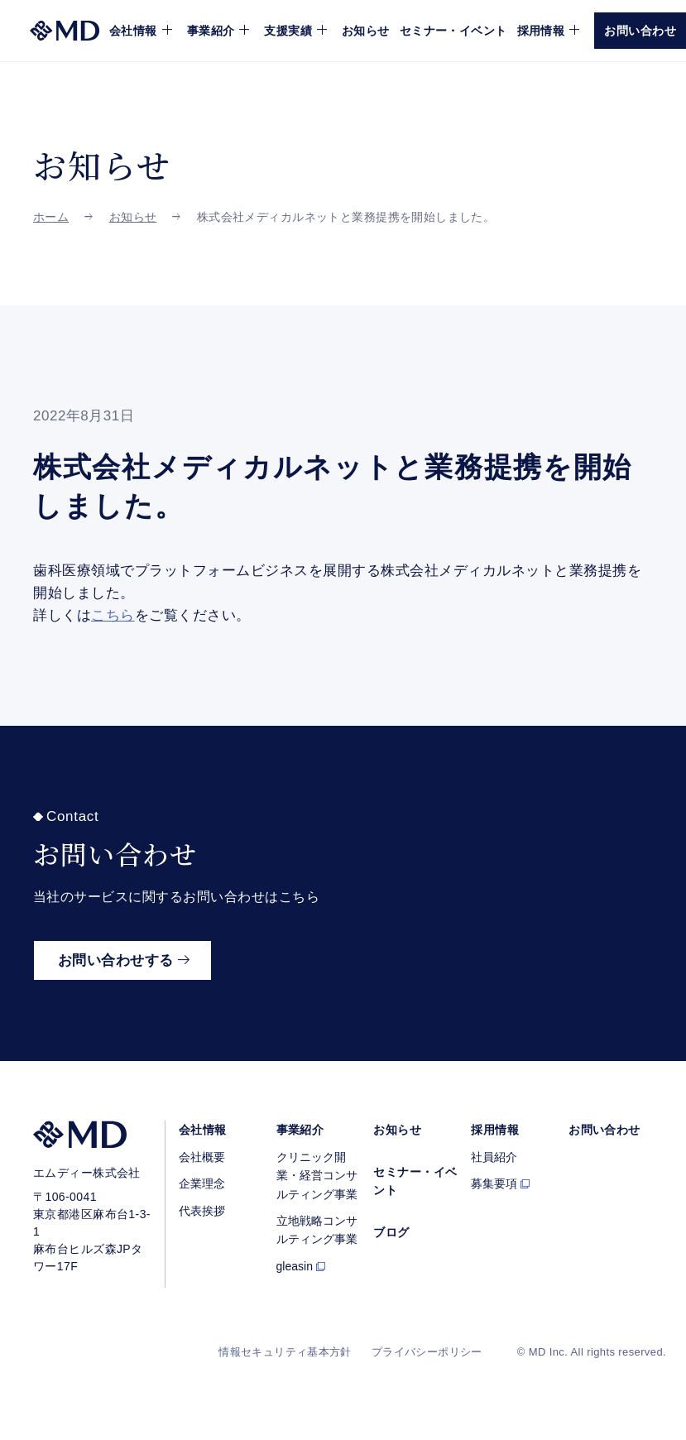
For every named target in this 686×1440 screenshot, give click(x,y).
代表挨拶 (202, 1210)
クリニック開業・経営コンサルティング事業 (316, 1175)
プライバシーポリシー (427, 1352)
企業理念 (202, 1183)
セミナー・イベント (453, 30)
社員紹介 (494, 1157)
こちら (113, 615)
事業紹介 (300, 1129)
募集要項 (494, 1183)
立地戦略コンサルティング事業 (316, 1230)
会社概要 (202, 1157)
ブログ (391, 1232)
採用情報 (495, 1129)
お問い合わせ (604, 1129)
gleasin (294, 1266)
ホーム (51, 216)
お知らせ (366, 30)
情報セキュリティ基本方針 (285, 1352)
